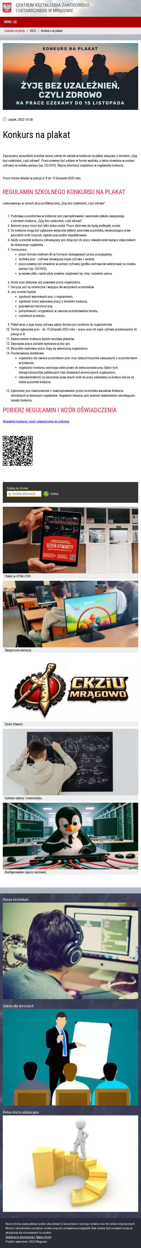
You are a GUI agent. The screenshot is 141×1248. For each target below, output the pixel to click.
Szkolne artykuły (14, 31)
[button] (10, 22)
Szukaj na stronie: (18, 488)
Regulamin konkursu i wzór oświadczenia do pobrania (36, 421)
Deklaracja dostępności (20, 1237)
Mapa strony (43, 1237)
